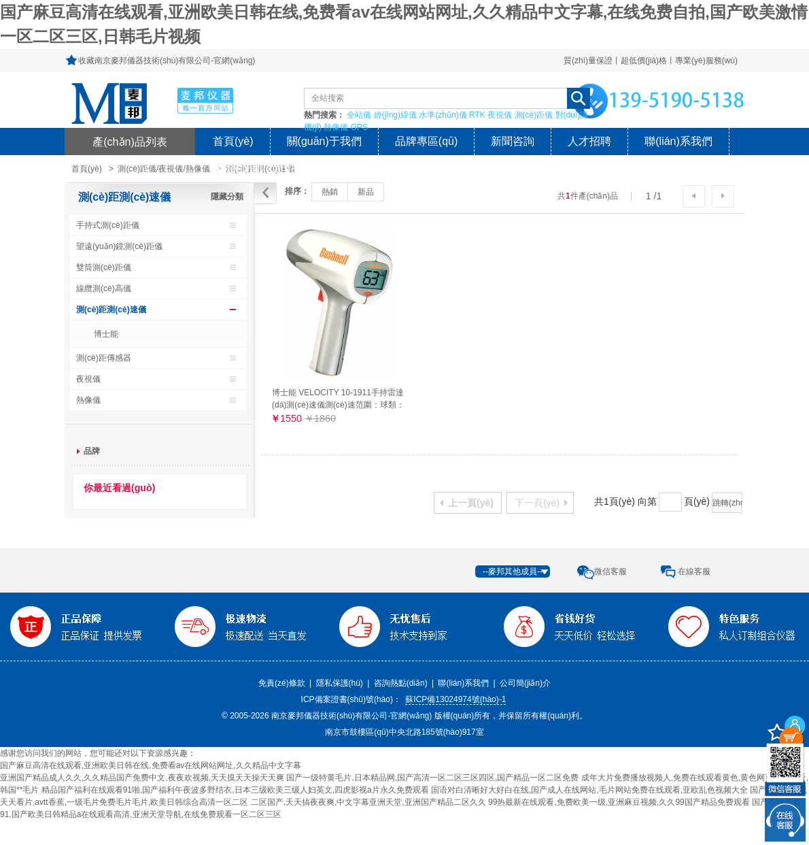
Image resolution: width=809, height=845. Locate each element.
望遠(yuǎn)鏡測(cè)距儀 (119, 246)
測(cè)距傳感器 (103, 358)
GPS (359, 127)
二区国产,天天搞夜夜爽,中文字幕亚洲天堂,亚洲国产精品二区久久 (368, 802)
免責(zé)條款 (281, 683)
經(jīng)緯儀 (395, 115)
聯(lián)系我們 (678, 141)
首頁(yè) (233, 141)
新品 (366, 192)
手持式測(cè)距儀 (107, 225)
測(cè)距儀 (534, 115)
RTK (477, 115)
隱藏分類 (227, 196)
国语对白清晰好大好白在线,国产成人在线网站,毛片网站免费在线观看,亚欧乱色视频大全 (589, 790)
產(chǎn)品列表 (129, 141)
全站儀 (359, 115)
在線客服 (694, 571)
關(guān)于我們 (324, 141)
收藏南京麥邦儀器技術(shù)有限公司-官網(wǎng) (166, 60)
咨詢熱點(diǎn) (401, 683)
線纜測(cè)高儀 (103, 288)
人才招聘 (589, 141)
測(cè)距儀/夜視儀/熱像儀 (163, 168)
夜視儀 (499, 115)
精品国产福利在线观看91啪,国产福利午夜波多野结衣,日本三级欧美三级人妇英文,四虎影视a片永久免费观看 (235, 790)
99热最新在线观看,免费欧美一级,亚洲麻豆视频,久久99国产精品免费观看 (619, 802)
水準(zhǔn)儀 (442, 115)
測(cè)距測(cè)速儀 (124, 197)
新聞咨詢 (512, 141)
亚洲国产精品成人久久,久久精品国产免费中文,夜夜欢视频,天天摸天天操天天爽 (142, 777)
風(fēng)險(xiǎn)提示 (262, 168)
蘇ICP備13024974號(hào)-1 (455, 699)
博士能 (106, 334)
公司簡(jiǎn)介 (525, 683)
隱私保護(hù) (339, 683)
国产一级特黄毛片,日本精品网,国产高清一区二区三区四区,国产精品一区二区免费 (432, 777)
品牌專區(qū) (426, 141)
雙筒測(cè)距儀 (103, 267)
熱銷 (330, 192)
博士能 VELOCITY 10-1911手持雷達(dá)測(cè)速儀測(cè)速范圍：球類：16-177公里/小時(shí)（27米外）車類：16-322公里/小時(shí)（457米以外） (338, 399)
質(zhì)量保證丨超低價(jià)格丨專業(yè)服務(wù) (651, 60)
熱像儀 (336, 127)
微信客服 (610, 571)
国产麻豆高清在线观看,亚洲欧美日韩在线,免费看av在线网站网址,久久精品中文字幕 (150, 765)
